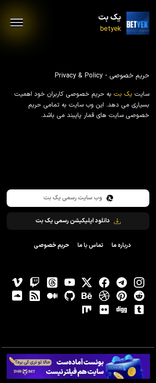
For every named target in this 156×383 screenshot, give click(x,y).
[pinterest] (121, 296)
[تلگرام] (121, 282)
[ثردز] (52, 282)
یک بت (109, 18)
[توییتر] (87, 282)
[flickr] (104, 309)
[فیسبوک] (104, 282)
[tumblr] (139, 309)
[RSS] (35, 296)
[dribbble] (104, 296)
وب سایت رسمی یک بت (78, 198)
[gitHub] (69, 296)
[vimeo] (17, 282)
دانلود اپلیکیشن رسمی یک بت (78, 220)
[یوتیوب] (69, 282)
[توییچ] (35, 282)
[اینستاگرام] (139, 282)
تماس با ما (90, 245)
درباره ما (121, 245)
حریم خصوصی (51, 245)
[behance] (87, 296)
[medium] (52, 296)
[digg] (121, 309)
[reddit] (139, 296)
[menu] (16, 23)
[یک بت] (137, 23)
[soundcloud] (17, 296)
